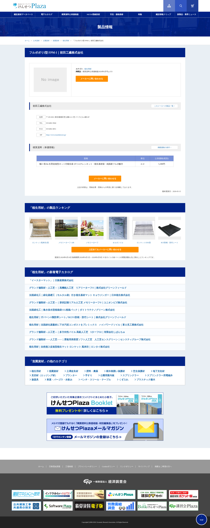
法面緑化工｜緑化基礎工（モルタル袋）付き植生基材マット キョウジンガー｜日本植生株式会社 (79, 295)
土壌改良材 (72, 371)
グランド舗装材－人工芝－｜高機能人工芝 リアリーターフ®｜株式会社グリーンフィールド (78, 288)
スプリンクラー (130, 375)
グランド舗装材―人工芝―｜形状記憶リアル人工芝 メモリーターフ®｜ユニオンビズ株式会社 (78, 302)
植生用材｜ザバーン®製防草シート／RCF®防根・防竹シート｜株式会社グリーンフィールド (77, 317)
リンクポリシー (126, 467)
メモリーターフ (92, 243)
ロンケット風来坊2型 (40, 243)
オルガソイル (118, 243)
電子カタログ (46, 14)
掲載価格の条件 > (164, 147)
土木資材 (36, 40)
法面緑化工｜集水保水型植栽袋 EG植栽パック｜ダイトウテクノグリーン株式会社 (72, 310)
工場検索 (69, 467)
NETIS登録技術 (93, 14)
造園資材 (56, 40)
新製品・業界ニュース (186, 14)
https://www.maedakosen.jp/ (56, 135)
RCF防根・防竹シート (169, 243)
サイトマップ (144, 467)
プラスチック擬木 (145, 379)
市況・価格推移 (116, 14)
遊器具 (34, 379)
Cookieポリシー (108, 467)
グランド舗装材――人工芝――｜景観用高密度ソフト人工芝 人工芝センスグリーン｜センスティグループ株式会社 (89, 339)
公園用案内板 (107, 375)
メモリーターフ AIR (66, 243)
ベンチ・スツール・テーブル (95, 379)
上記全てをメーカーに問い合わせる (105, 249)
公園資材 (46, 40)
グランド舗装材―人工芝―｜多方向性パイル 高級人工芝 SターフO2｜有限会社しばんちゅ (77, 332)
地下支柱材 (158, 371)
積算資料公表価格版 (70, 14)
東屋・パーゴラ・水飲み (59, 379)
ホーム (27, 40)
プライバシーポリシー (87, 467)
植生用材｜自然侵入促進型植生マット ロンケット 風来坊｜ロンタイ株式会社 (69, 347)
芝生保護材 (138, 371)
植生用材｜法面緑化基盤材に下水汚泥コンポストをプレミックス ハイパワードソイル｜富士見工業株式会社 (86, 324)
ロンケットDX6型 (144, 243)
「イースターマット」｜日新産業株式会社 (51, 280)
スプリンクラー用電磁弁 (159, 375)
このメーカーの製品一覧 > (164, 106)
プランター (71, 375)
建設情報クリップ (163, 14)
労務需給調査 (54, 467)
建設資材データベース (23, 14)
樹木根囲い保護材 (115, 371)
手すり (88, 375)
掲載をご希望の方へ (163, 467)
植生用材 (66, 40)
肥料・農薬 (92, 371)
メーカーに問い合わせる (91, 79)
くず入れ (123, 379)
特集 (140, 14)
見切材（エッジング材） (44, 375)
